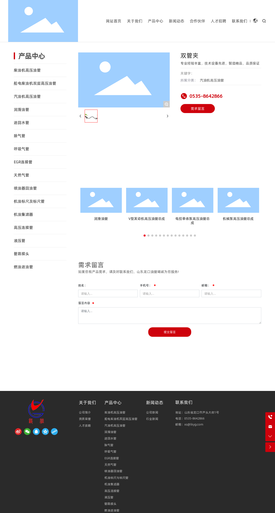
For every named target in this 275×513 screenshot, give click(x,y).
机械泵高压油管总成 (238, 218)
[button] (145, 235)
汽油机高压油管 (212, 80)
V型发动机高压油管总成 (146, 218)
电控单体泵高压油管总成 (192, 220)
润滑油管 (101, 218)
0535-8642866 (206, 96)
